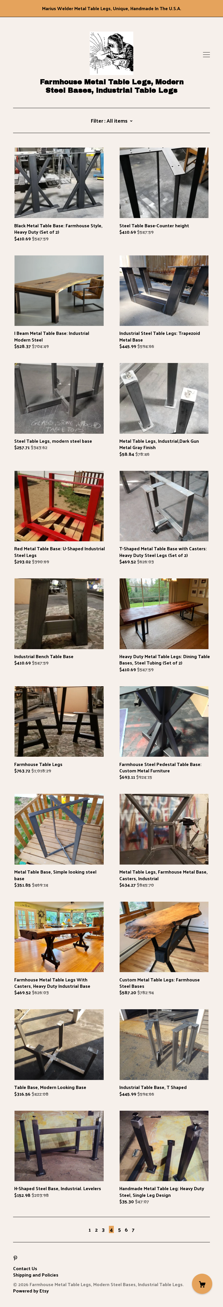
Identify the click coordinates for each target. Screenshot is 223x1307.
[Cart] (202, 1284)
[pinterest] (15, 1258)
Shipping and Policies (35, 1274)
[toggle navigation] (206, 55)
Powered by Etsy (31, 1290)
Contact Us (25, 1268)
